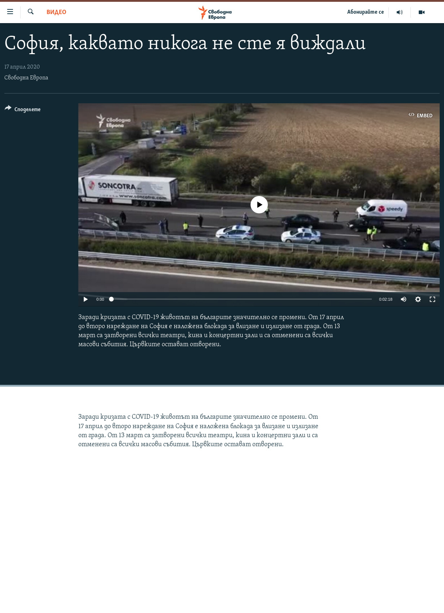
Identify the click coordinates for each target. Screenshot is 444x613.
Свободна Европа (26, 78)
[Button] (22, 110)
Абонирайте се (365, 12)
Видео (56, 12)
